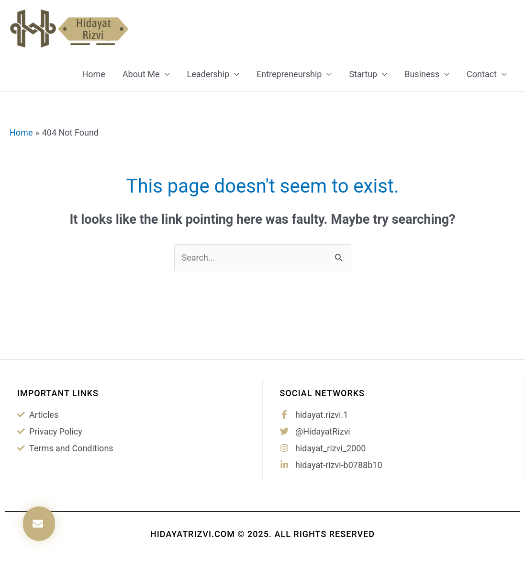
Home (93, 74)
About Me (141, 74)
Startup (363, 74)
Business (421, 74)
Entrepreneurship (289, 74)
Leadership (208, 74)
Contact (482, 74)
